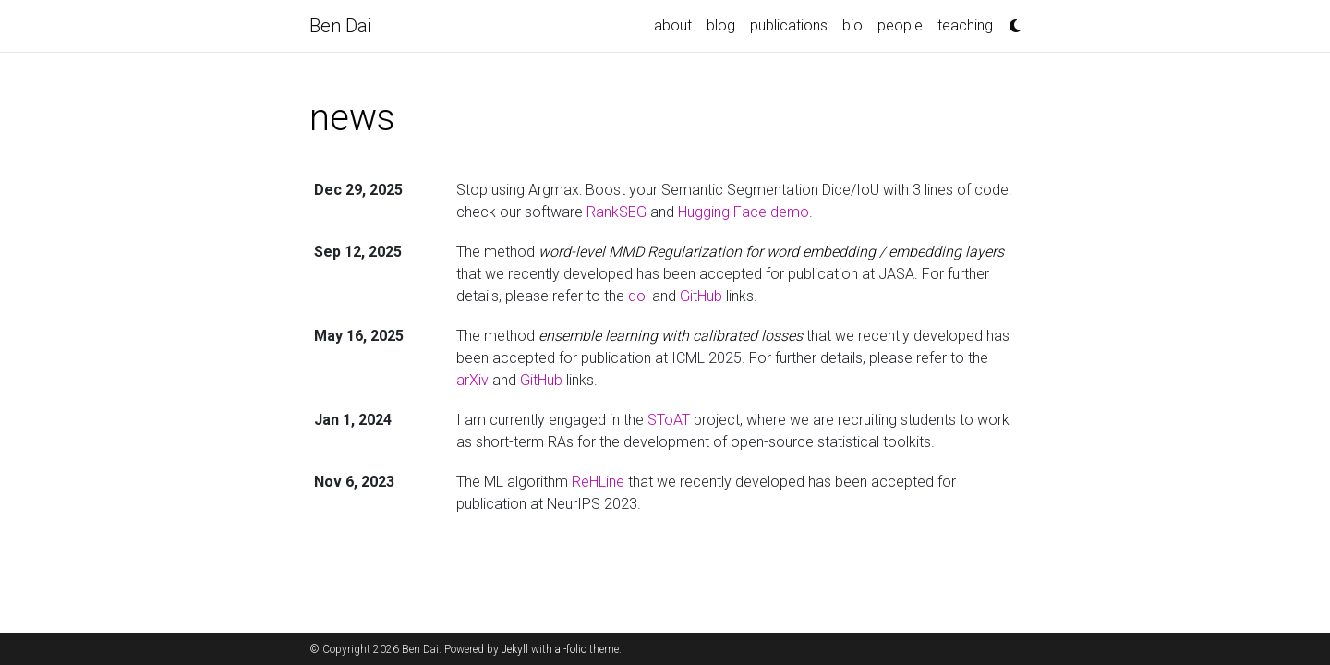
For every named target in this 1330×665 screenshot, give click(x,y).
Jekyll (515, 649)
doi (638, 296)
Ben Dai (340, 26)
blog (721, 25)
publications (789, 25)
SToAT (668, 420)
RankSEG (616, 212)
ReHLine (598, 481)
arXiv (472, 380)
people (900, 25)
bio (852, 25)
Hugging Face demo (743, 212)
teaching (965, 25)
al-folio (570, 649)
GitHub (701, 296)
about (673, 25)
